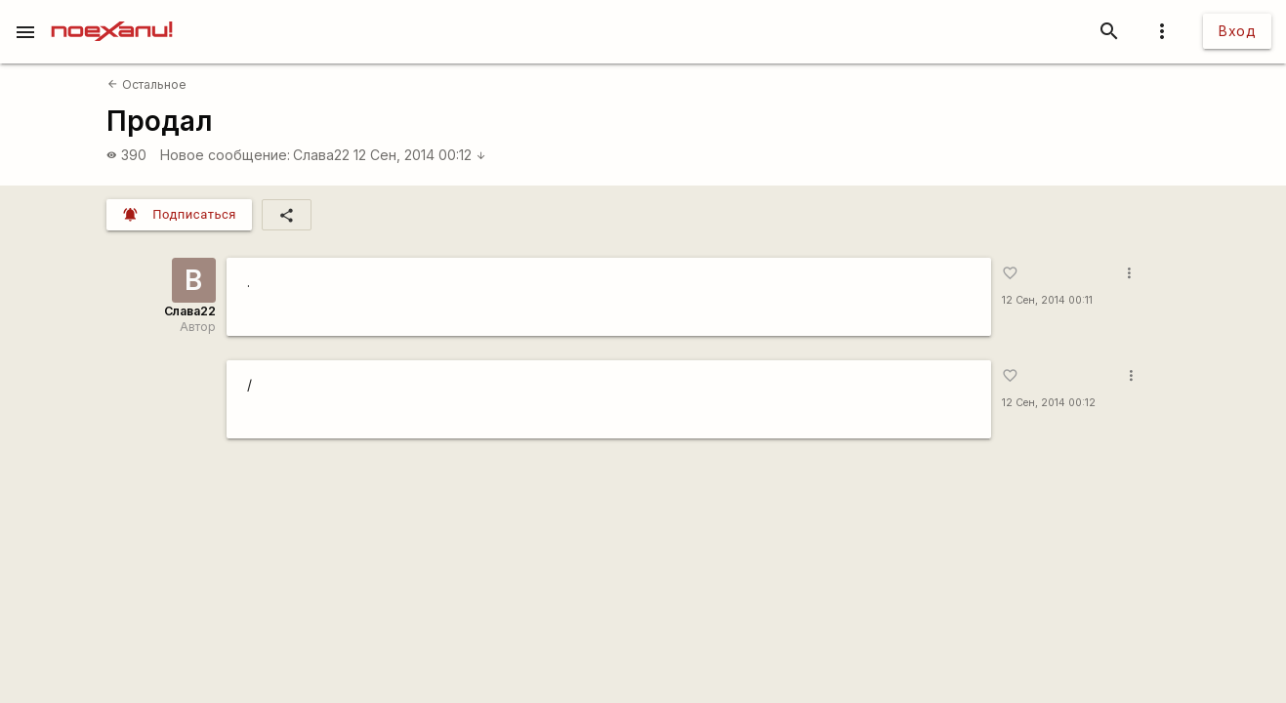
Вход (1237, 30)
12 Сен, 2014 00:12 (419, 154)
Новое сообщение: (225, 154)
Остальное (146, 84)
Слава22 (321, 154)
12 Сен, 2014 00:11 (1047, 300)
